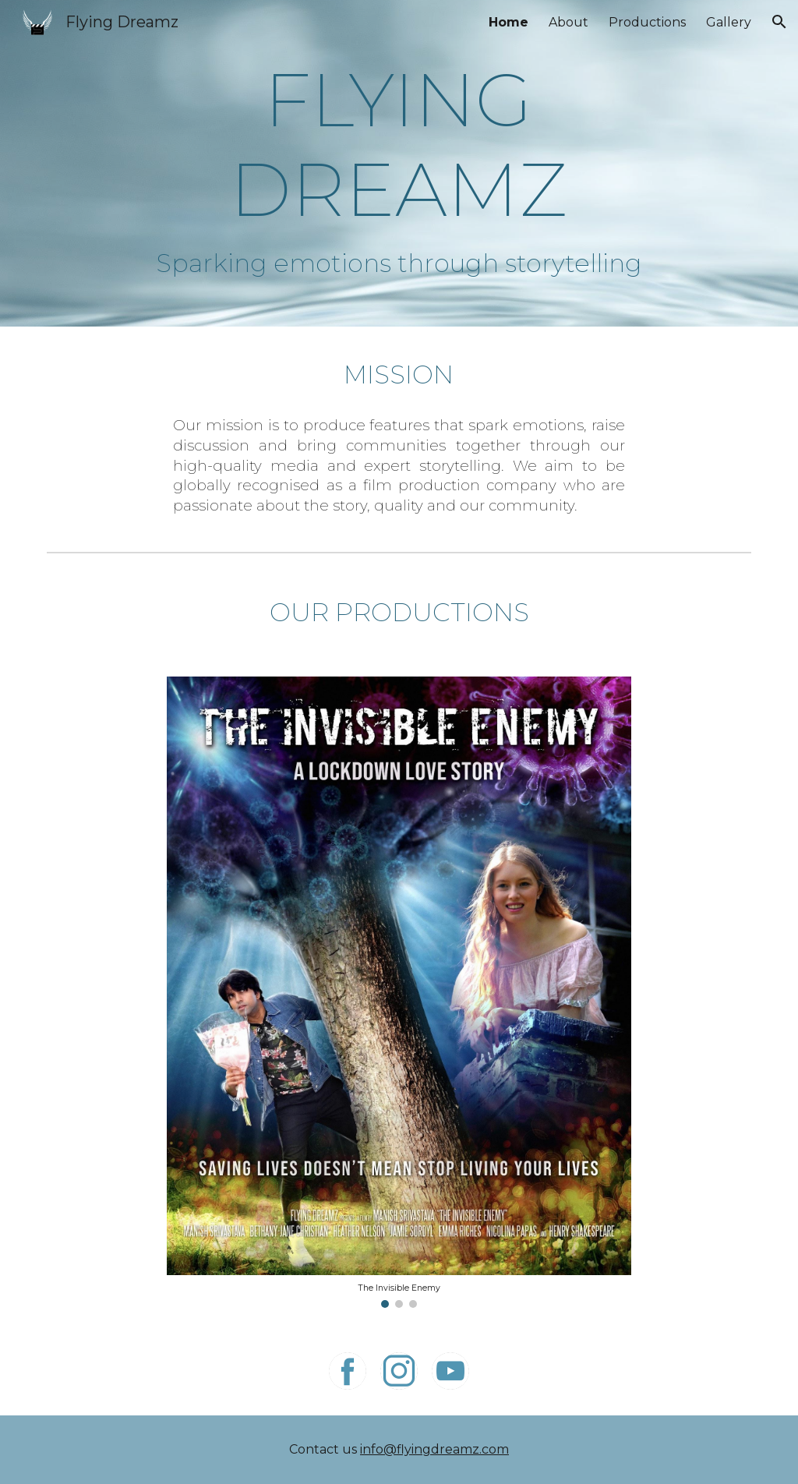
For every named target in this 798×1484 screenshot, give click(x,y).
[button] (779, 22)
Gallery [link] (728, 22)
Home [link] (508, 22)
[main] (399, 144)
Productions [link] (647, 22)
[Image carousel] (398, 992)
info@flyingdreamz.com (434, 1449)
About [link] (568, 22)
